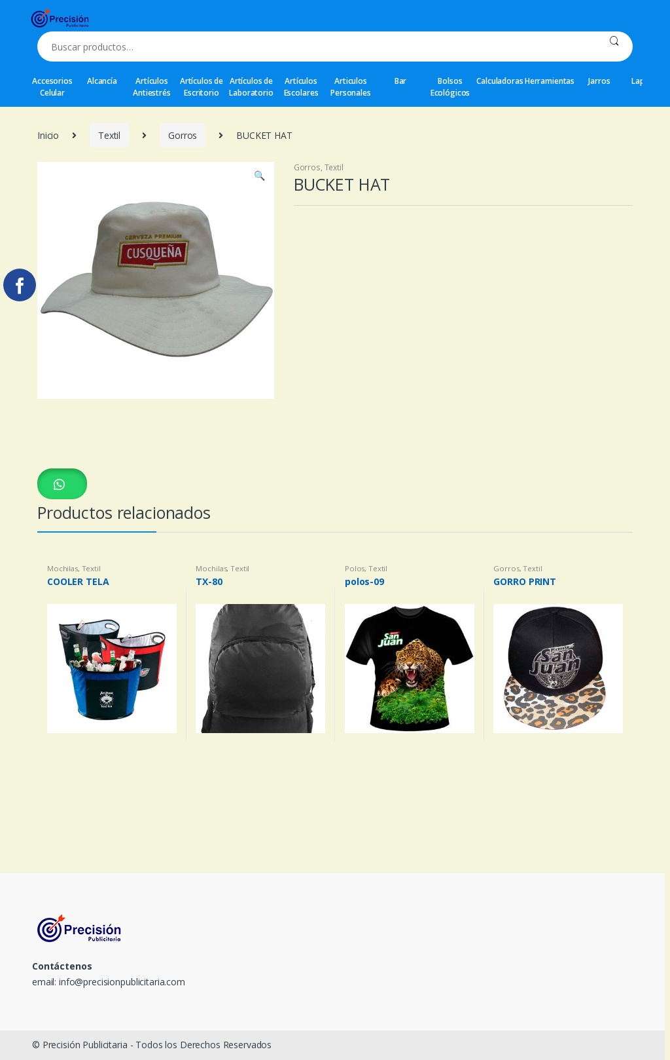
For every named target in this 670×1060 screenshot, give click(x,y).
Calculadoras (499, 80)
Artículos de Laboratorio (251, 86)
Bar (401, 80)
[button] (62, 484)
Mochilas (62, 568)
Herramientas (549, 80)
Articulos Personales (350, 86)
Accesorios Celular (52, 86)
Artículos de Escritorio (201, 86)
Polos (354, 568)
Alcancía (102, 80)
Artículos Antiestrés (152, 86)
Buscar (614, 46)
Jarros (599, 80)
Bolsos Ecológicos (450, 86)
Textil (109, 135)
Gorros (182, 135)
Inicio (48, 135)
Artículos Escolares (301, 86)
